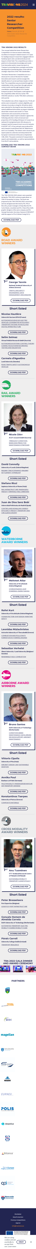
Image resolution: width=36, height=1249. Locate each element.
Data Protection (18, 1217)
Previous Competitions (18, 1220)
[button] (21, 1242)
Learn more (12, 1246)
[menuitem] (9, 31)
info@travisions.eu (18, 1226)
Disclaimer (18, 1214)
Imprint (18, 1223)
